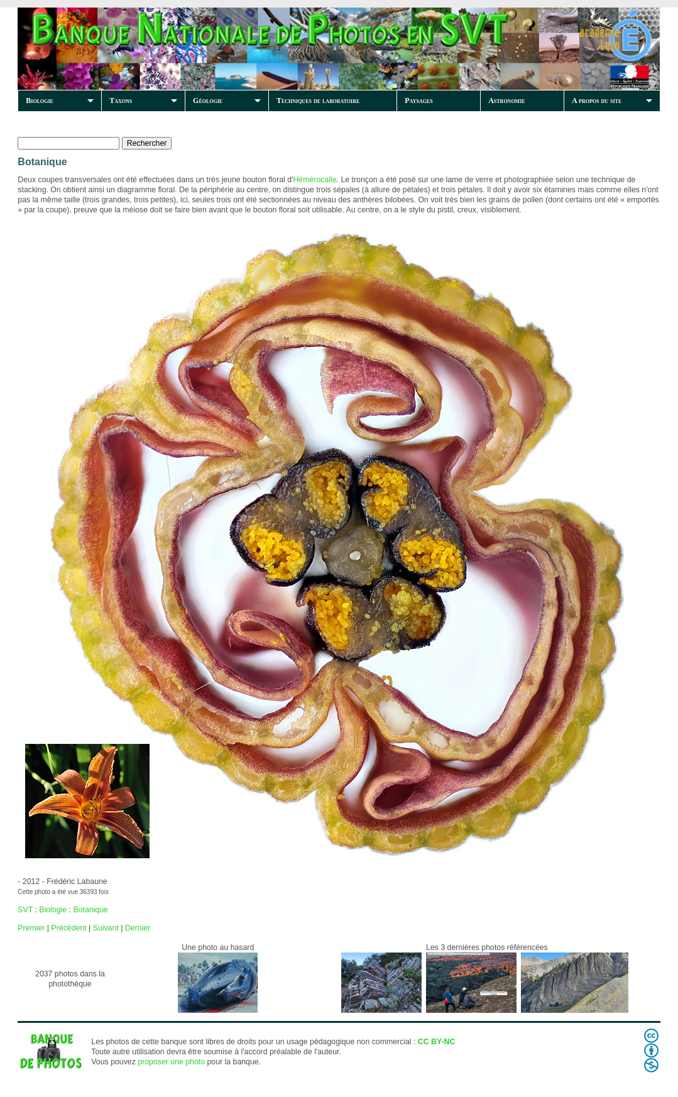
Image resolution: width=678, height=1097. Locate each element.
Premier (31, 928)
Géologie (207, 100)
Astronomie (506, 100)
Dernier (137, 928)
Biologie (39, 100)
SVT (25, 909)
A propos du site (596, 100)
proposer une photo (171, 1061)
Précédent (68, 928)
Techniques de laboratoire (317, 100)
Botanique (90, 909)
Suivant (106, 928)
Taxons (120, 100)
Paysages (418, 100)
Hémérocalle (314, 179)
